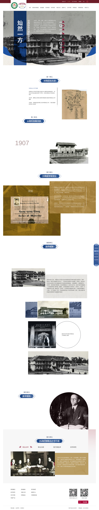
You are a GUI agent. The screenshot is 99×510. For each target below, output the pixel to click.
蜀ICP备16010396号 (73, 508)
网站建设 (80, 508)
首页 (30, 7)
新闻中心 (64, 7)
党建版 (80, 1)
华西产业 (87, 7)
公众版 (68, 1)
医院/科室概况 (35, 7)
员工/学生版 (74, 1)
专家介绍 (58, 7)
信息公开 (64, 1)
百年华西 (69, 7)
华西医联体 (80, 7)
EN (83, 1)
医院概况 (13, 489)
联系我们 (22, 508)
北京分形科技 (85, 508)
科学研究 (53, 7)
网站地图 (12, 508)
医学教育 (48, 7)
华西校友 (75, 7)
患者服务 (42, 7)
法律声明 (17, 508)
